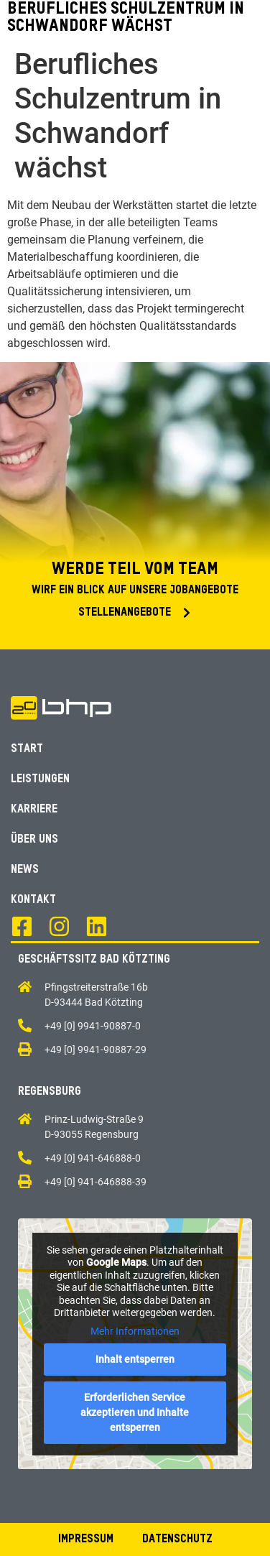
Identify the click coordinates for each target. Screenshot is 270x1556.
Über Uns (34, 840)
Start (27, 749)
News (25, 870)
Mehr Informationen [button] (135, 1330)
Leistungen (40, 779)
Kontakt (33, 900)
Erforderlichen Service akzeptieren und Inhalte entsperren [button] (135, 1412)
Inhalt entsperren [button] (135, 1359)
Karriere (34, 809)
